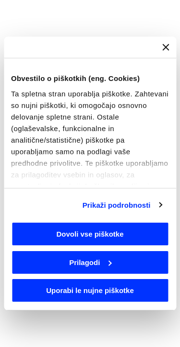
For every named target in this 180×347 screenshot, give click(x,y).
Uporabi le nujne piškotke (90, 290)
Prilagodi (90, 262)
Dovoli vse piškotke (89, 234)
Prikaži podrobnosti (117, 205)
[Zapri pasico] (165, 47)
